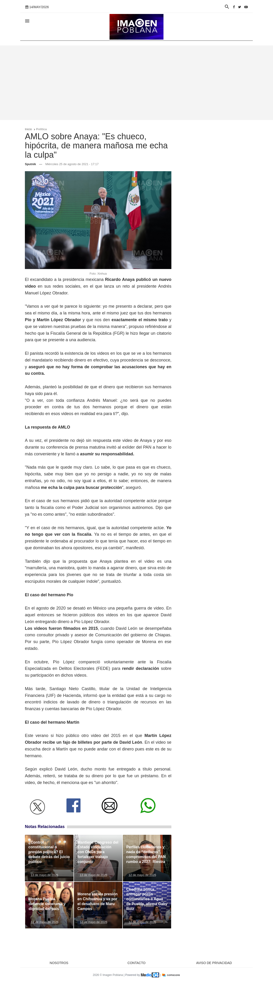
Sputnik (30, 164)
